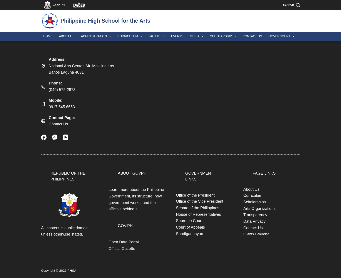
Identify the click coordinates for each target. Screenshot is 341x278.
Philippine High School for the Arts (105, 21)
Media (197, 36)
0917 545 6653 (62, 107)
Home (47, 36)
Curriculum (130, 36)
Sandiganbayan (189, 234)
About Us (66, 36)
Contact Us (252, 36)
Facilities (157, 36)
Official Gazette (122, 248)
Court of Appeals (190, 227)
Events (177, 36)
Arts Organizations (259, 208)
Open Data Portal (124, 242)
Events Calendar (256, 234)
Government (282, 36)
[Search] (291, 5)
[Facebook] (44, 137)
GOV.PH (125, 226)
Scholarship (224, 36)
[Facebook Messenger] (54, 137)
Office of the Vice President (199, 201)
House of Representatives (198, 214)
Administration (97, 36)
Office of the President (195, 195)
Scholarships (254, 202)
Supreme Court (189, 221)
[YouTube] (65, 137)
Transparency (255, 215)
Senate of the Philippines (197, 208)
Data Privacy (254, 221)
